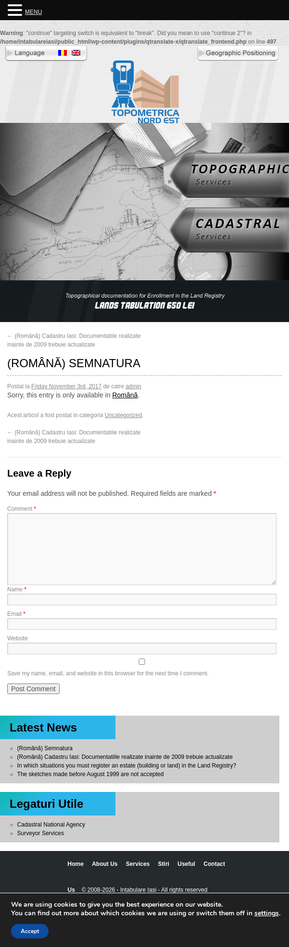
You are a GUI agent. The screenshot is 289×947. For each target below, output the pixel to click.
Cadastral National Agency (51, 824)
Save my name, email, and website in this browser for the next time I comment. (108, 673)
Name (16, 589)
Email (16, 614)
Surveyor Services (40, 833)
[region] (144, 301)
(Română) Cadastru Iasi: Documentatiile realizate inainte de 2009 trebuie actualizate (125, 757)
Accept (30, 931)
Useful (186, 864)
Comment (21, 508)
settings (266, 913)
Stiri (163, 864)
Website (17, 638)
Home (76, 864)
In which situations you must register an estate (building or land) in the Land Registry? (127, 765)
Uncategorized (123, 415)
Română (125, 395)
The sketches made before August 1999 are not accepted (90, 774)
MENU (33, 12)
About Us (104, 864)
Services (138, 864)
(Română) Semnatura (45, 748)
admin (133, 386)
